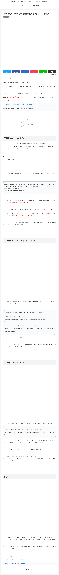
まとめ (21, 129)
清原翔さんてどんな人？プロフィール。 (29, 123)
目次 (28, 120)
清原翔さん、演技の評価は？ (26, 127)
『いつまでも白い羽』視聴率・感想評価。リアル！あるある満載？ (18, 104)
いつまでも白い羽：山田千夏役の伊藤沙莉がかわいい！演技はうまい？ (19, 564)
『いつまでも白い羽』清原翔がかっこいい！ (30, 125)
